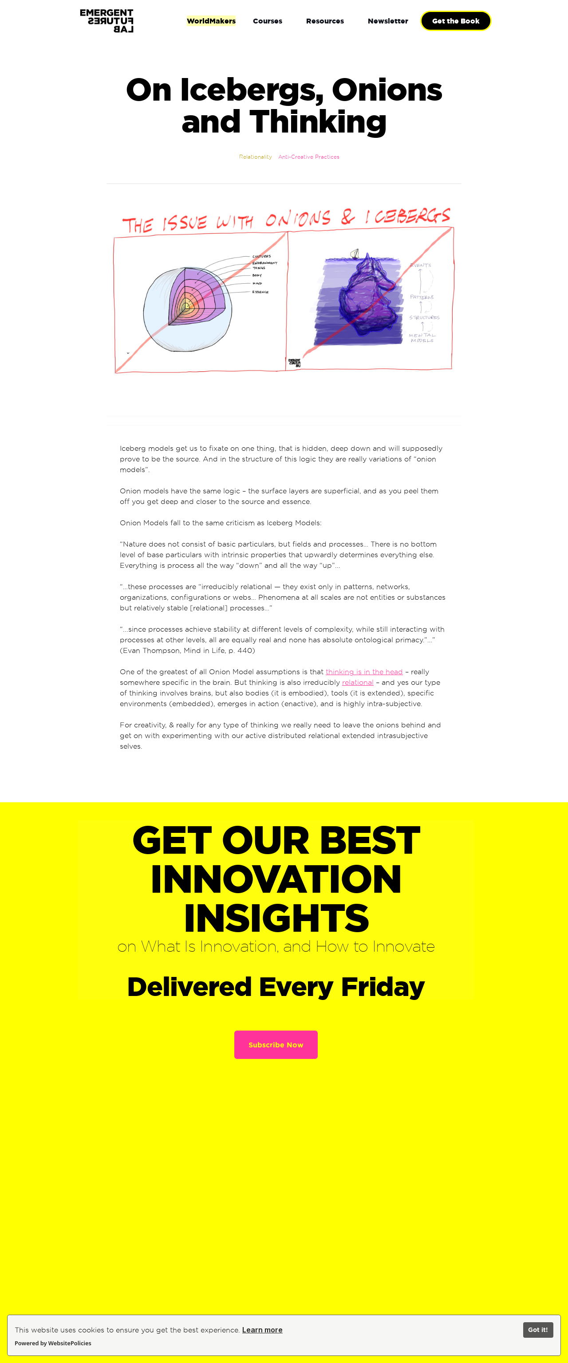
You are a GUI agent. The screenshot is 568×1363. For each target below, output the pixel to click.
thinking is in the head (364, 672)
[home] (135, 21)
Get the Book (456, 21)
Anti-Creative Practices (308, 157)
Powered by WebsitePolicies (53, 1343)
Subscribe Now (276, 1045)
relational (358, 682)
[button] (267, 21)
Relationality (255, 157)
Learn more (262, 1329)
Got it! (538, 1329)
